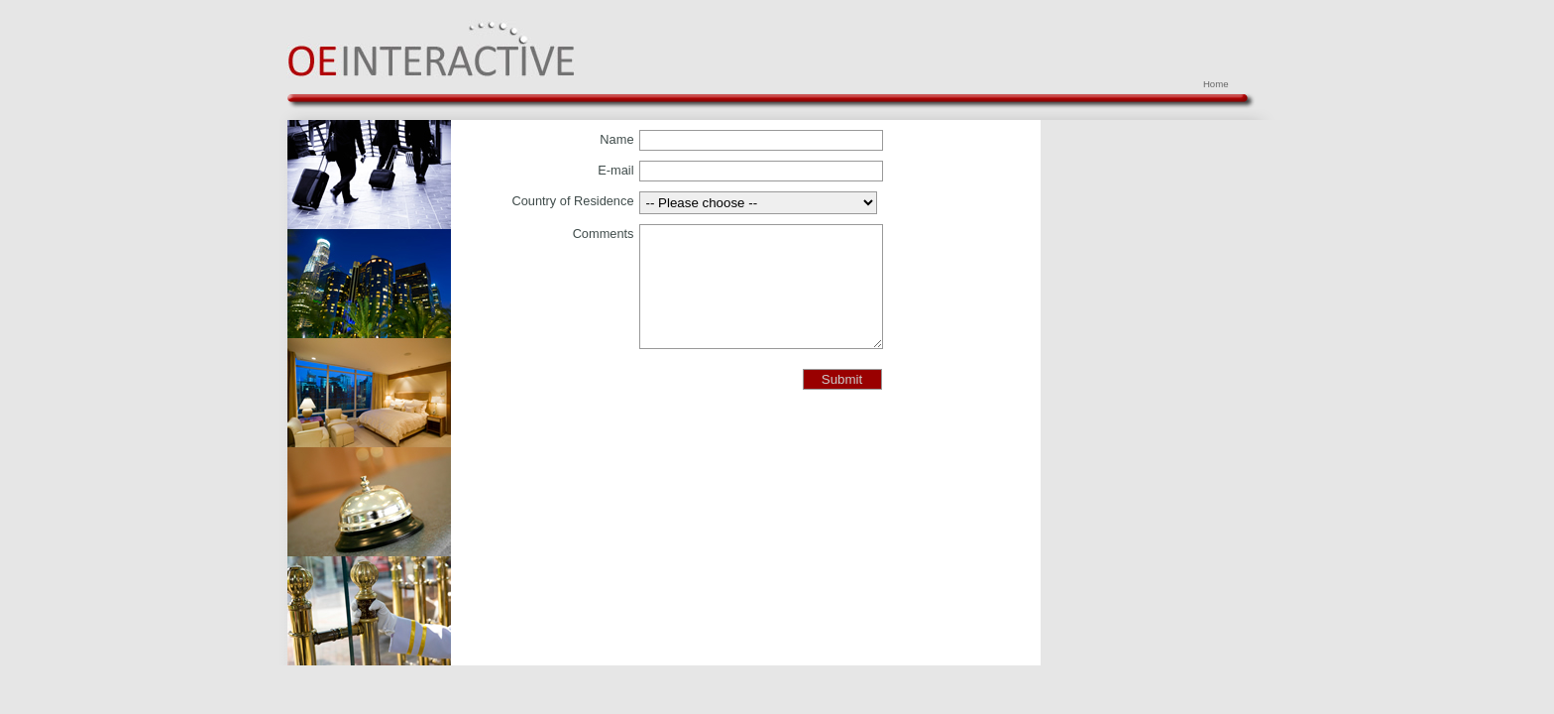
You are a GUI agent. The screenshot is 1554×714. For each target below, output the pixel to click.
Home (1216, 83)
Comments (603, 233)
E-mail (615, 170)
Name (616, 139)
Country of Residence (572, 200)
